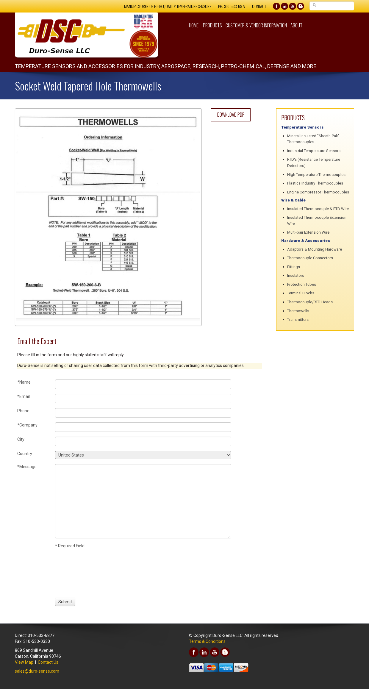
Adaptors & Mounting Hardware (314, 249)
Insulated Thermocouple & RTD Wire (318, 209)
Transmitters (298, 319)
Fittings (293, 267)
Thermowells (298, 311)
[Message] (143, 501)
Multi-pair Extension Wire (308, 232)
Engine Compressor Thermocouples (318, 192)
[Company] (143, 427)
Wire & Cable (293, 200)
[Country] (143, 455)
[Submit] (65, 602)
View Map (24, 662)
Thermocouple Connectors (310, 258)
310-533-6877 (234, 6)
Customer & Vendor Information (256, 25)
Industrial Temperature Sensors (313, 151)
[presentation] (77, 572)
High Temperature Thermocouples (316, 174)
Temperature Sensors (302, 127)
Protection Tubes (301, 284)
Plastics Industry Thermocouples (315, 183)
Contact (259, 6)
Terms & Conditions (207, 641)
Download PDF (230, 114)
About (296, 25)
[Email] (143, 398)
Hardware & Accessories (305, 240)
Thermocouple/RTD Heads (310, 302)
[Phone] (143, 413)
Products (212, 25)
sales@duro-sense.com (37, 671)
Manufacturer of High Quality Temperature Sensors (167, 6)
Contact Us (48, 662)
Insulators (295, 275)
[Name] (143, 384)
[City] (143, 441)
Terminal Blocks (300, 293)
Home (193, 25)
